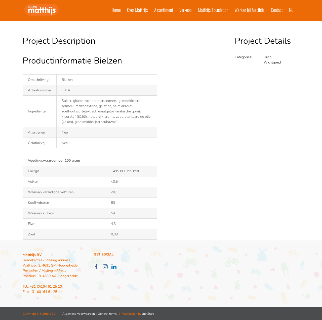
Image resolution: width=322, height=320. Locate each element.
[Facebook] (96, 266)
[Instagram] (105, 266)
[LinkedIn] (113, 266)
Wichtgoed (272, 62)
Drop (267, 57)
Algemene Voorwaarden (78, 314)
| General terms (106, 314)
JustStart (148, 314)
